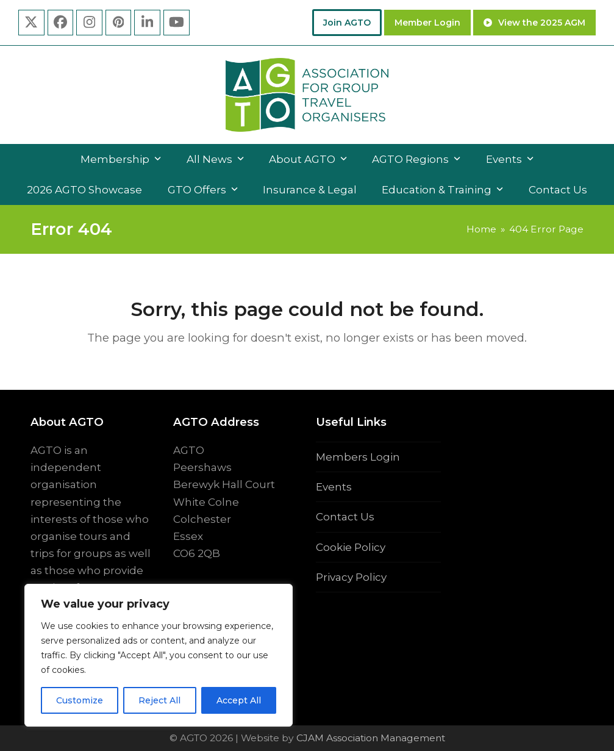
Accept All (238, 700)
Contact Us (345, 517)
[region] (158, 655)
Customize (79, 700)
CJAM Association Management (369, 738)
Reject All (159, 700)
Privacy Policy (351, 577)
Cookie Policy (350, 547)
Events (334, 487)
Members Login (358, 457)
